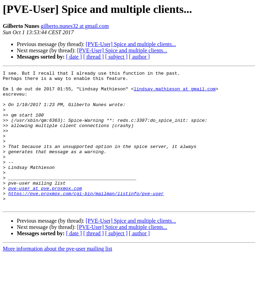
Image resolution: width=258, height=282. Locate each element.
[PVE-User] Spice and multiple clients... (131, 44)
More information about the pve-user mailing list (57, 276)
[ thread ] (93, 57)
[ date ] (74, 57)
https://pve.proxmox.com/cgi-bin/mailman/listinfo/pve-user (86, 218)
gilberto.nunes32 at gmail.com (75, 26)
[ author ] (139, 57)
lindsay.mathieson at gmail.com (174, 93)
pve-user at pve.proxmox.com (45, 212)
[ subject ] (116, 57)
